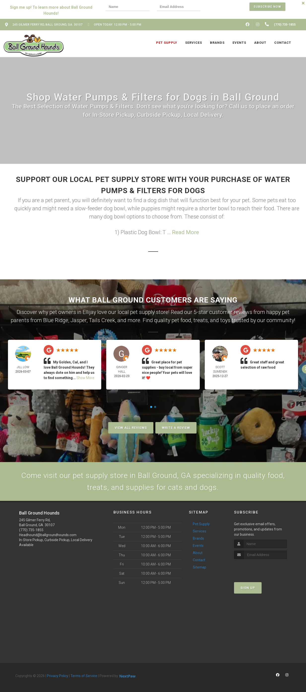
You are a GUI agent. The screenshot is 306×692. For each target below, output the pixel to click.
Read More (185, 232)
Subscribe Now (267, 6)
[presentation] (225, 7)
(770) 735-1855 (31, 530)
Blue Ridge (55, 320)
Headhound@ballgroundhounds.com (47, 535)
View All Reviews (131, 428)
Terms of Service (83, 676)
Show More (85, 378)
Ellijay (89, 312)
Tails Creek (102, 320)
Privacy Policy (57, 676)
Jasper (78, 320)
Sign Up (247, 588)
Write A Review (176, 428)
